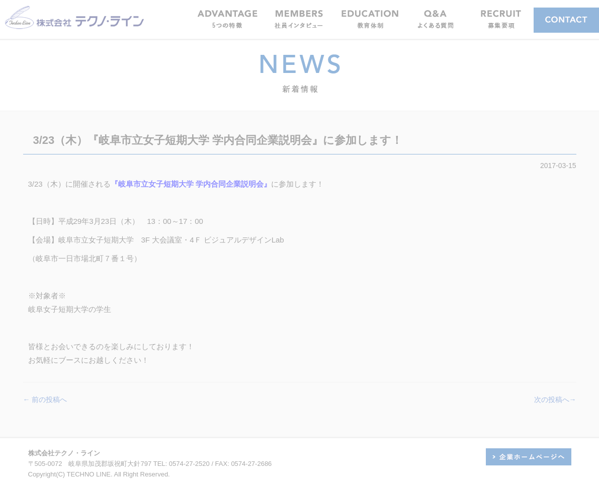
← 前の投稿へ (45, 399)
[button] (298, 19)
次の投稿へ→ (555, 399)
